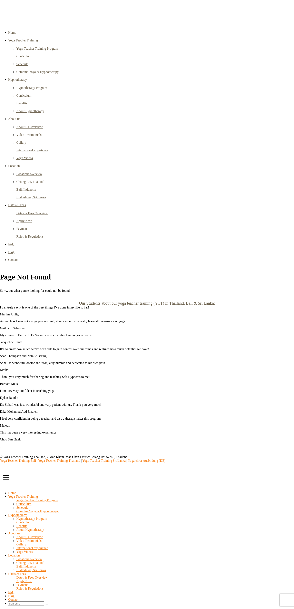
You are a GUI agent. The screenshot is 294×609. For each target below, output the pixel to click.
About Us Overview (29, 127)
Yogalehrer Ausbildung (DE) (146, 460)
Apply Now (24, 221)
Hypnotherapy (17, 79)
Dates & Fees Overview (32, 213)
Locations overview (29, 174)
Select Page (9, 486)
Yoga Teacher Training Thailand (59, 460)
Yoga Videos (24, 158)
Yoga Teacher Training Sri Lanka (104, 460)
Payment (22, 228)
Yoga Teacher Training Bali (18, 460)
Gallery (21, 142)
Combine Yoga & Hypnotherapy (37, 72)
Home (12, 32)
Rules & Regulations (29, 236)
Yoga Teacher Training (23, 40)
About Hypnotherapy (30, 111)
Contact (13, 259)
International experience (32, 150)
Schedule (22, 64)
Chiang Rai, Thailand (30, 181)
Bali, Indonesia (26, 189)
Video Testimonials (28, 134)
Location (14, 166)
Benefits (21, 103)
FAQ (11, 244)
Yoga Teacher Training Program (37, 48)
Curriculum (23, 56)
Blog (11, 252)
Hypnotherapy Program (31, 87)
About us (14, 119)
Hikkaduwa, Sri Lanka (31, 197)
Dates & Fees (17, 205)
